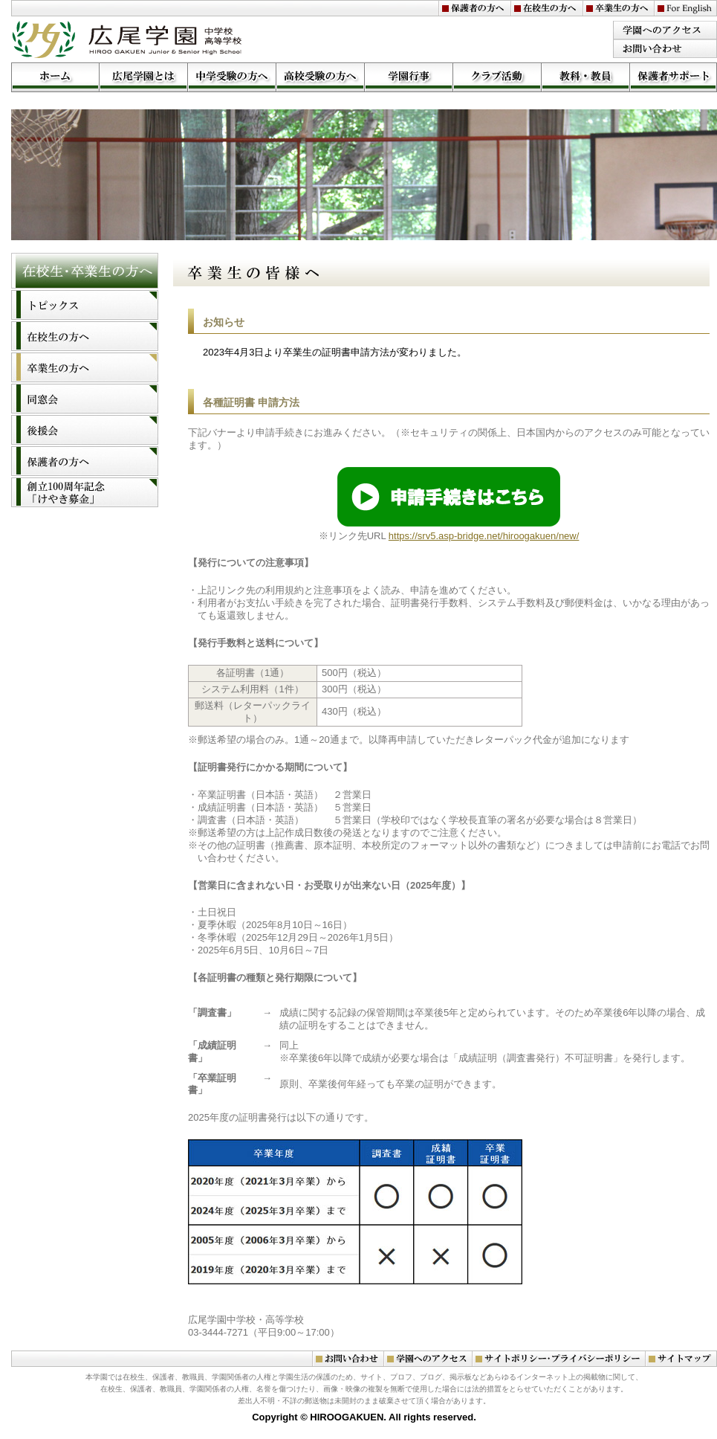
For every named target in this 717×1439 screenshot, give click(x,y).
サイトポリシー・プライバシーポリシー (558, 1359)
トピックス (84, 305)
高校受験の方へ (320, 77)
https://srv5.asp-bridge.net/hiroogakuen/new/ (484, 535)
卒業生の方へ (618, 8)
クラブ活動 (496, 77)
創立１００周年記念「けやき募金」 (84, 492)
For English (685, 8)
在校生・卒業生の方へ (84, 271)
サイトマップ (681, 1359)
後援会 (84, 430)
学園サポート (673, 77)
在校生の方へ (546, 8)
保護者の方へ (474, 8)
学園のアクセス (665, 30)
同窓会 (84, 398)
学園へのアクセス (427, 1359)
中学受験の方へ (231, 77)
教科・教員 (585, 77)
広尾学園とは (143, 77)
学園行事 (408, 77)
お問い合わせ (665, 48)
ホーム (55, 77)
